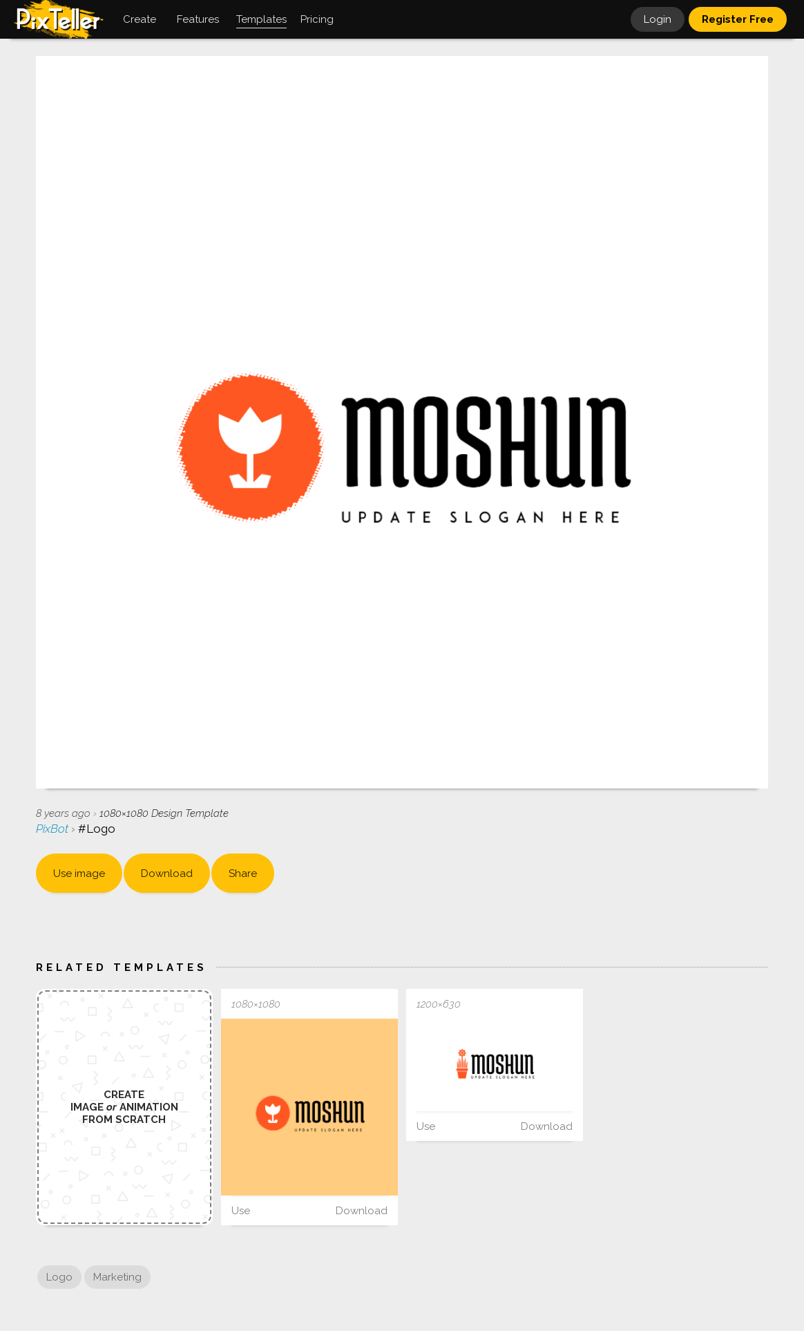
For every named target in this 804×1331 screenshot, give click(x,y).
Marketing (117, 1277)
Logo (59, 1277)
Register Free (738, 19)
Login (657, 19)
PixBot (53, 829)
